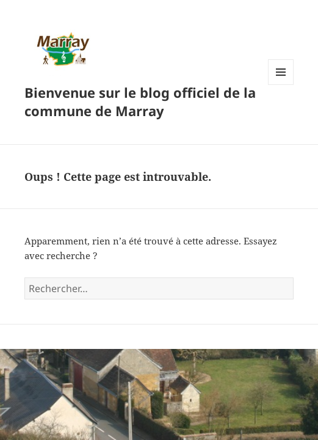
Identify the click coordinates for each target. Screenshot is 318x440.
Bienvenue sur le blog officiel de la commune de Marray (140, 101)
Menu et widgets (281, 84)
